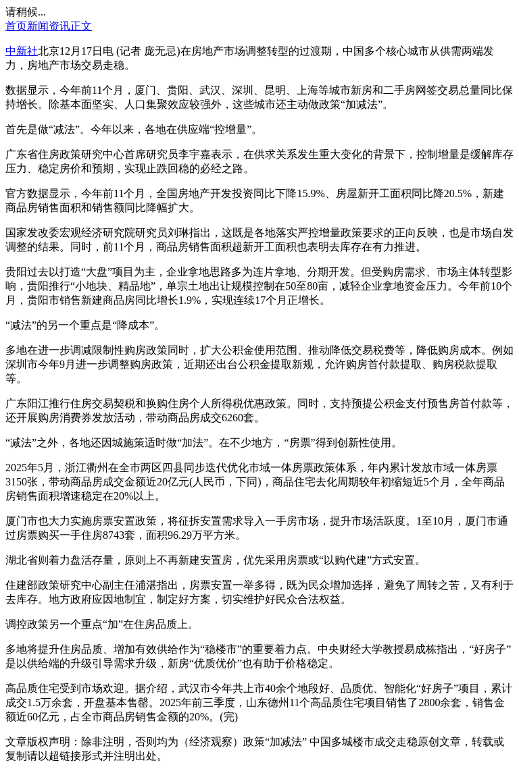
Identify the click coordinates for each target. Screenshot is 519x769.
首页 (16, 26)
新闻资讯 (48, 26)
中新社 (21, 51)
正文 (81, 26)
